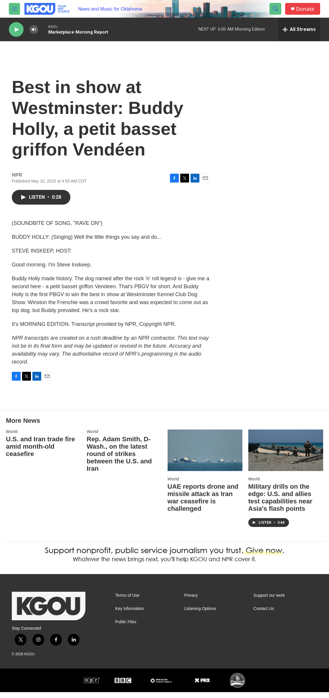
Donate (305, 9)
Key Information (129, 614)
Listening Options (200, 614)
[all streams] (299, 29)
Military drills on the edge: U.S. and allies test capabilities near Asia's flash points (280, 503)
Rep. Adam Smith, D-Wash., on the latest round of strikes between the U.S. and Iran (119, 459)
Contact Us (263, 614)
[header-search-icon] (275, 9)
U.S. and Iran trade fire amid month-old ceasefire (40, 452)
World (11, 437)
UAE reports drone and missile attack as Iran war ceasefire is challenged (203, 503)
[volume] (34, 29)
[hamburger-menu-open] (14, 9)
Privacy (191, 601)
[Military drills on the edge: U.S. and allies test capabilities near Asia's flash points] (285, 456)
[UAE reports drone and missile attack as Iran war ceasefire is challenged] (205, 456)
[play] (16, 29)
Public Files (125, 628)
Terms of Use (127, 601)
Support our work (269, 601)
